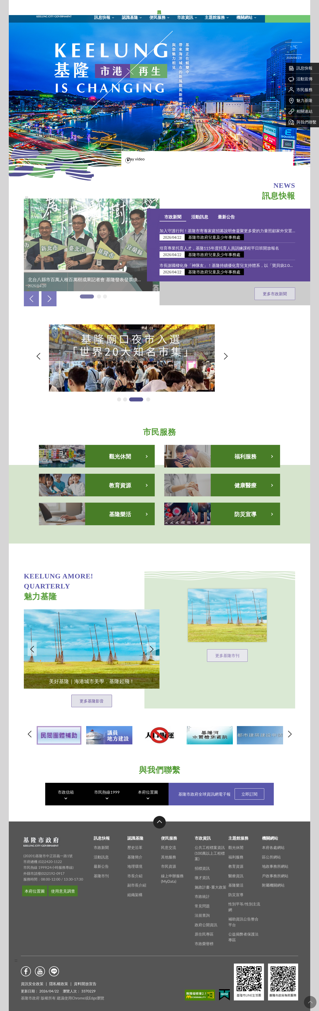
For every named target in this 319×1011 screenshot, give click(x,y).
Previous (31, 298)
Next (49, 298)
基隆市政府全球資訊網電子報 (221, 819)
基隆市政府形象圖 (25, 1)
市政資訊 (185, 17)
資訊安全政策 (32, 983)
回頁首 (310, 1002)
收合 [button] (159, 906)
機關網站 (244, 17)
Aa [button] (299, 11)
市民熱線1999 (107, 817)
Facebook (26, 971)
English (253, 7)
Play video (260, 157)
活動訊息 (284, 216)
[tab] (161, 159)
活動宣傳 (300, 79)
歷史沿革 (134, 931)
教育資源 (235, 950)
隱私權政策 (58, 983)
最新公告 (101, 950)
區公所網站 (271, 941)
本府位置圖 (148, 817)
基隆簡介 (134, 941)
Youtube (40, 971)
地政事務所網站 (275, 950)
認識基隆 (130, 17)
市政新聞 (258, 216)
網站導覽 (222, 7)
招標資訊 (202, 952)
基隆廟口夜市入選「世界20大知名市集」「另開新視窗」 (99, 369)
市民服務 (300, 89)
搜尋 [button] (276, 11)
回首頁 (211, 7)
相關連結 (300, 111)
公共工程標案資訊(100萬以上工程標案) (210, 937)
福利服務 (235, 941)
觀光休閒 (235, 931)
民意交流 (168, 931)
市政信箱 (243, 7)
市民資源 (168, 950)
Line (54, 971)
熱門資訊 (16, 83)
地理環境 (134, 950)
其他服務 (168, 941)
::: (16, 960)
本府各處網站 (273, 931)
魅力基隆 (300, 100)
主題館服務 (215, 17)
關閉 (12, 12)
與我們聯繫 (302, 122)
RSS (232, 7)
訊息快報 (102, 17)
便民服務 (157, 17)
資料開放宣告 (85, 983)
